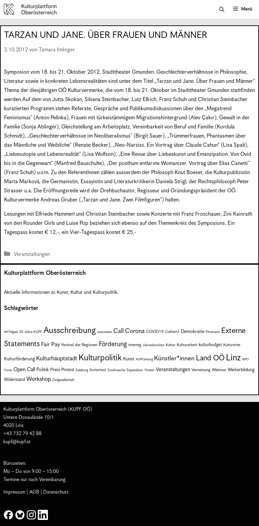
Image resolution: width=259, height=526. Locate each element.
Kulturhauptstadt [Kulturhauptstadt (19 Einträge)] (56, 358)
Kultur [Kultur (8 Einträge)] (170, 345)
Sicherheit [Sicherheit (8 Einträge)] (97, 370)
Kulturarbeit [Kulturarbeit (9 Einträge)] (187, 345)
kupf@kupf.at (17, 442)
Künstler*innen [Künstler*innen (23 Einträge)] (174, 358)
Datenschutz (55, 492)
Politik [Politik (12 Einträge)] (42, 370)
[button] (222, 9)
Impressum (14, 492)
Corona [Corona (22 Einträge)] (135, 331)
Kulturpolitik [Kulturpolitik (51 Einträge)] (100, 358)
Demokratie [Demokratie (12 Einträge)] (192, 331)
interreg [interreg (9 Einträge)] (134, 345)
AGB (34, 492)
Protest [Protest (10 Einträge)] (67, 370)
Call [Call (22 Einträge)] (118, 331)
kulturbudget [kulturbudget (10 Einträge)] (210, 345)
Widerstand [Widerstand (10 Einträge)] (14, 379)
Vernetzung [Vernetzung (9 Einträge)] (201, 370)
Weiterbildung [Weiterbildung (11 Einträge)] (241, 370)
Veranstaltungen (32, 254)
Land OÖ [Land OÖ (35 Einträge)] (210, 358)
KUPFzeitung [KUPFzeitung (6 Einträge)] (144, 359)
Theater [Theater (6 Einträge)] (149, 370)
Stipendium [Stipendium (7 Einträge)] (134, 370)
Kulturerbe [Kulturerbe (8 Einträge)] (231, 345)
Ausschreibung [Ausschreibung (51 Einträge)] (70, 330)
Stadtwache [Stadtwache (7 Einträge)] (116, 370)
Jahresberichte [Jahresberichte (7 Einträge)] (153, 345)
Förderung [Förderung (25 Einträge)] (113, 344)
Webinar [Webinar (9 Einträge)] (219, 370)
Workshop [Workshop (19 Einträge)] (38, 379)
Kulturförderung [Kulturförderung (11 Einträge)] (19, 359)
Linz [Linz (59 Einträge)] (233, 358)
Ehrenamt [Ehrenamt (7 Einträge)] (213, 332)
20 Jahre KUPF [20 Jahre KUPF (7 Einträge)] (30, 332)
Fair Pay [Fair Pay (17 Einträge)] (50, 344)
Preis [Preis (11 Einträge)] (55, 370)
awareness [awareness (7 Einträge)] (104, 332)
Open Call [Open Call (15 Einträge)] (24, 370)
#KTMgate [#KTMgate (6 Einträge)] (11, 332)
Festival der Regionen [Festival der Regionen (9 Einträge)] (79, 345)
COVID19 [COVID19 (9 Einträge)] (155, 332)
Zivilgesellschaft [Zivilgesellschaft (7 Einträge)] (63, 380)
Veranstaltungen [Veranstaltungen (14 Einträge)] (173, 370)
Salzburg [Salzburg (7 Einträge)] (82, 370)
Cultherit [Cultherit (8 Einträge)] (172, 332)
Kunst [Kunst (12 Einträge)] (129, 359)
